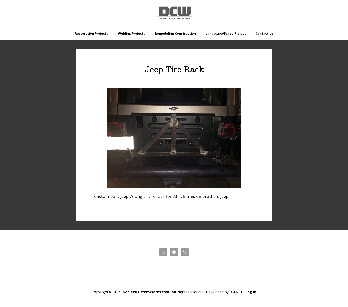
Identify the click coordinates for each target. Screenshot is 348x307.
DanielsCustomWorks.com (146, 291)
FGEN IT (236, 291)
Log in (250, 291)
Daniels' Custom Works (174, 13)
